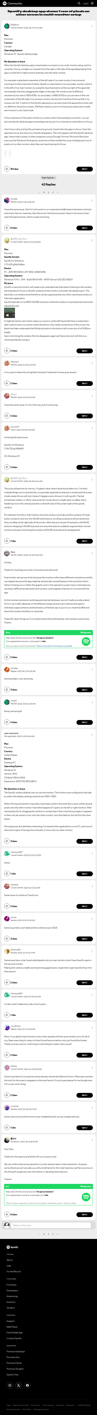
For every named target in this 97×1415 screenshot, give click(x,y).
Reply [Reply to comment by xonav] (85, 939)
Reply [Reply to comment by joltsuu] (85, 1095)
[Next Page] (57, 192)
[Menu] (92, 3)
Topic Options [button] (48, 177)
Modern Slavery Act (13, 1409)
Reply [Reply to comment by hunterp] (85, 906)
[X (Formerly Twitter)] (18, 1385)
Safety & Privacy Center (21, 1405)
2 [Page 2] (48, 192)
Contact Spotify (14, 1338)
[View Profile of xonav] (14, 917)
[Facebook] (27, 1385)
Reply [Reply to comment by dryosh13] (85, 467)
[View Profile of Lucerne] (14, 1106)
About (10, 1259)
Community (12, 3)
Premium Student (15, 1368)
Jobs (9, 1265)
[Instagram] (10, 1385)
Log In (86, 3)
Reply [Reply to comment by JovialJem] (85, 1055)
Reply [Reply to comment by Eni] (85, 1214)
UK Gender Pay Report (41, 1409)
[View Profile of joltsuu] (14, 1065)
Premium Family (14, 1362)
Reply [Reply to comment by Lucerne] (85, 1127)
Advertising (12, 1296)
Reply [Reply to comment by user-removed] (85, 841)
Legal (9, 1405)
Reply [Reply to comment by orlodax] (85, 690)
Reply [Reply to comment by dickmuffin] (85, 982)
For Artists (11, 1284)
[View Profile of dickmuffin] (16, 949)
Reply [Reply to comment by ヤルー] (85, 416)
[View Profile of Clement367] (16, 852)
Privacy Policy (35, 1405)
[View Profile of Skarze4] (15, 361)
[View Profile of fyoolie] (14, 198)
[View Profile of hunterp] (14, 884)
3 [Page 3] (52, 192)
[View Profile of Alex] (13, 551)
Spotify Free (12, 1374)
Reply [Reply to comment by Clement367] (85, 874)
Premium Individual (16, 1351)
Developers (12, 1290)
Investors (11, 1301)
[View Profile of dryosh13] (15, 426)
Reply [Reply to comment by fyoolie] (85, 228)
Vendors (11, 1307)
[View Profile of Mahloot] (15, 24)
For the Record (14, 1271)
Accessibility (70, 1405)
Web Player (12, 1326)
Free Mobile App (15, 1332)
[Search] (79, 3)
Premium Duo (13, 1357)
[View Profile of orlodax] (14, 668)
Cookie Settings (48, 1405)
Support (11, 1321)
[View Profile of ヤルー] (14, 394)
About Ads (60, 1405)
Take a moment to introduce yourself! (54, 645)
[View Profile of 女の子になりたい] (19, 238)
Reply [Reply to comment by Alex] (85, 657)
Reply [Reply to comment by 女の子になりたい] (85, 351)
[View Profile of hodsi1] (14, 700)
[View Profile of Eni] (14, 1138)
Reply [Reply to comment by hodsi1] (85, 722)
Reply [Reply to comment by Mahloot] (85, 169)
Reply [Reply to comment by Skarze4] (85, 383)
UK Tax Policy (26, 1409)
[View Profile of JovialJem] (16, 1025)
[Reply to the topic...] (51, 1225)
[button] (92, 26)
